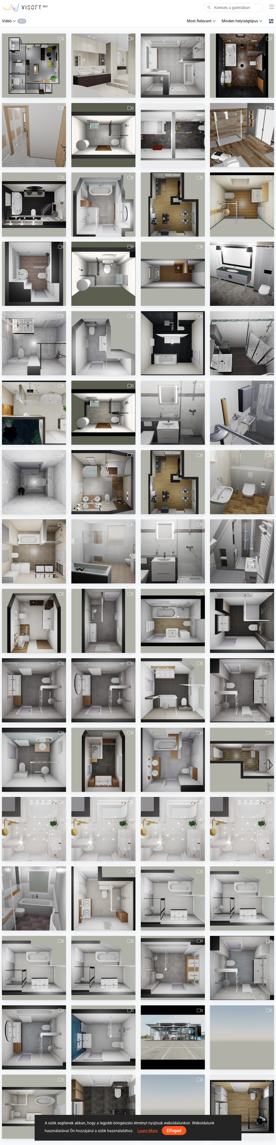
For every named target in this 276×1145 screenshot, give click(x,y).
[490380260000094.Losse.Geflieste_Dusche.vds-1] (173, 413)
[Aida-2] (103, 829)
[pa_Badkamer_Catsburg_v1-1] (173, 690)
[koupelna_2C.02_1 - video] (34, 413)
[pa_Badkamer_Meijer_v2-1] (242, 621)
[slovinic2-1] (103, 274)
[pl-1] (34, 621)
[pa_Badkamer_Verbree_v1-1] (103, 204)
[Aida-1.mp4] (242, 829)
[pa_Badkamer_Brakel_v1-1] (242, 690)
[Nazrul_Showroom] (173, 1037)
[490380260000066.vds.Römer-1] (103, 551)
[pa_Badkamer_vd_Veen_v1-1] (103, 1037)
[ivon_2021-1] (242, 760)
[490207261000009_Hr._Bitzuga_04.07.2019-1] (242, 413)
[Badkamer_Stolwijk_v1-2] (242, 898)
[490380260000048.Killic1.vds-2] (242, 551)
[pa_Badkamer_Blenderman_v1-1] (103, 343)
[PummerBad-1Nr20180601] (242, 204)
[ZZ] (242, 274)
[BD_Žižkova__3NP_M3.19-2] (34, 551)
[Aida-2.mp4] (173, 829)
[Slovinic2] (103, 135)
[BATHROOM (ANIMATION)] (242, 66)
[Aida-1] (34, 829)
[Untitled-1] (34, 1107)
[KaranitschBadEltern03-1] (173, 343)
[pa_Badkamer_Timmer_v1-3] (34, 1037)
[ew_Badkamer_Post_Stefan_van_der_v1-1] (34, 343)
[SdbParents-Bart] (242, 135)
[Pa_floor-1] (173, 968)
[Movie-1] (173, 204)
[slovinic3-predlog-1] (103, 413)
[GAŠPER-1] (103, 482)
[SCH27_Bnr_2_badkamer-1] (173, 1107)
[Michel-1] (34, 66)
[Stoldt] (173, 135)
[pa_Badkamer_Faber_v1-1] (103, 760)
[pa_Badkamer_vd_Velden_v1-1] (103, 898)
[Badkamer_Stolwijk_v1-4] (103, 968)
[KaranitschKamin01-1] (173, 482)
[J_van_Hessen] (103, 66)
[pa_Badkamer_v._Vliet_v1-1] (34, 760)
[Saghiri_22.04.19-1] (34, 274)
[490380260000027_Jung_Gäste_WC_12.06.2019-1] (242, 482)
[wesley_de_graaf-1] (242, 1037)
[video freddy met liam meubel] (103, 1107)
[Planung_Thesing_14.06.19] (242, 343)
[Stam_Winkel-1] (34, 204)
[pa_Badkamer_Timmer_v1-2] (103, 690)
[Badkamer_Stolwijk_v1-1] (173, 898)
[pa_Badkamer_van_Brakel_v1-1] (242, 968)
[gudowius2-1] (173, 274)
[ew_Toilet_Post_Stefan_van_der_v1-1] (34, 482)
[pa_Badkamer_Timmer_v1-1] (34, 690)
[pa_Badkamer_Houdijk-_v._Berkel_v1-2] (173, 621)
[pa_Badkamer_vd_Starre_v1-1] (173, 760)
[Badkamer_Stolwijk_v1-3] (34, 968)
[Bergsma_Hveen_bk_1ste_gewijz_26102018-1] (173, 66)
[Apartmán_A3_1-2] (34, 135)
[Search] (233, 7)
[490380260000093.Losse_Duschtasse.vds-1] (173, 551)
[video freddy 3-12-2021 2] (242, 1107)
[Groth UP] (34, 898)
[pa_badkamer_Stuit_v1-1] (103, 621)
